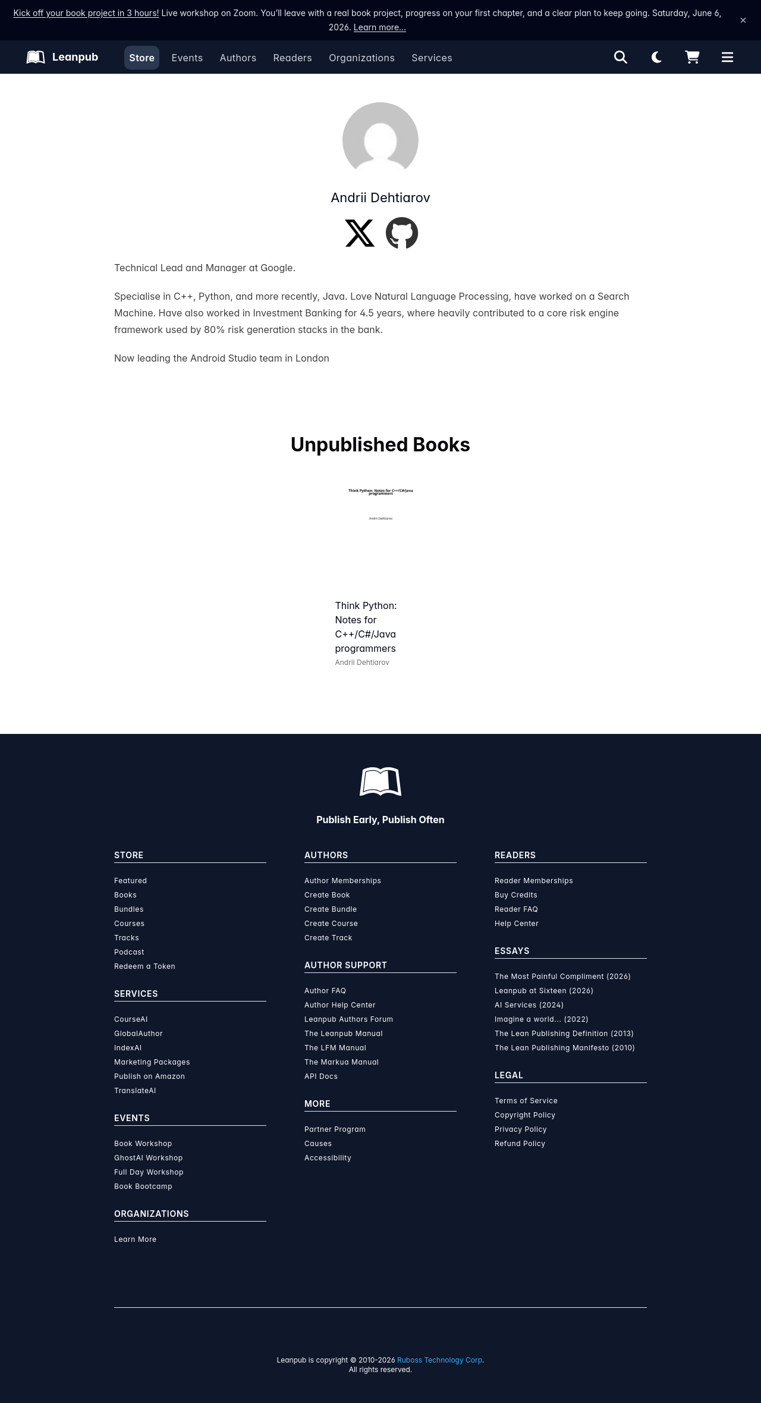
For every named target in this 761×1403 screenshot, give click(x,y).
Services (431, 58)
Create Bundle (330, 909)
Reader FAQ (516, 909)
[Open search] (620, 57)
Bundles (129, 909)
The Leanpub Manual (343, 1033)
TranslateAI (135, 1090)
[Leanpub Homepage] (62, 57)
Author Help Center (340, 1004)
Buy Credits (516, 894)
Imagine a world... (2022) (542, 1019)
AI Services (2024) (529, 1004)
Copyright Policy (525, 1114)
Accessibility (327, 1157)
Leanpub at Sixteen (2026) (544, 990)
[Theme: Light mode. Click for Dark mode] (656, 57)
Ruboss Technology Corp (439, 1359)
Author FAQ (325, 990)
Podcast (129, 951)
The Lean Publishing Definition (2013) (564, 1033)
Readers (293, 58)
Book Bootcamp (143, 1186)
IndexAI (128, 1047)
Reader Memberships (534, 880)
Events (187, 58)
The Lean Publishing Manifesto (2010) (565, 1047)
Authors (237, 58)
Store (142, 58)
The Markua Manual (341, 1061)
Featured (130, 880)
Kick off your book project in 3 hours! (86, 13)
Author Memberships (343, 880)
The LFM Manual (335, 1047)
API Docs (321, 1076)
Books (125, 894)
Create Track (328, 937)
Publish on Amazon (149, 1076)
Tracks (126, 937)
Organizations (362, 58)
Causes (318, 1143)
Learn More (135, 1239)
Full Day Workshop (149, 1171)
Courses (129, 923)
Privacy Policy (521, 1129)
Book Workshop (143, 1143)
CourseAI (131, 1019)
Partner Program (335, 1129)
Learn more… (380, 27)
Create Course (331, 923)
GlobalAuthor (138, 1033)
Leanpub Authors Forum (349, 1019)
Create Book (327, 894)
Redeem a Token (144, 966)
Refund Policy (520, 1143)
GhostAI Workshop (148, 1157)
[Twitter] (359, 233)
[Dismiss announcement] (743, 20)
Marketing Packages (152, 1061)
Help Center (517, 923)
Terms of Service (526, 1100)
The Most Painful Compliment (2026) (563, 976)
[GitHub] (402, 233)
